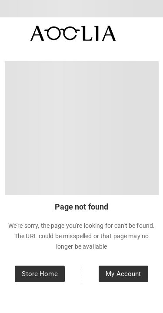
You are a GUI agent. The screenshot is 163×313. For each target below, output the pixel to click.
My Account (123, 274)
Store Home (39, 274)
